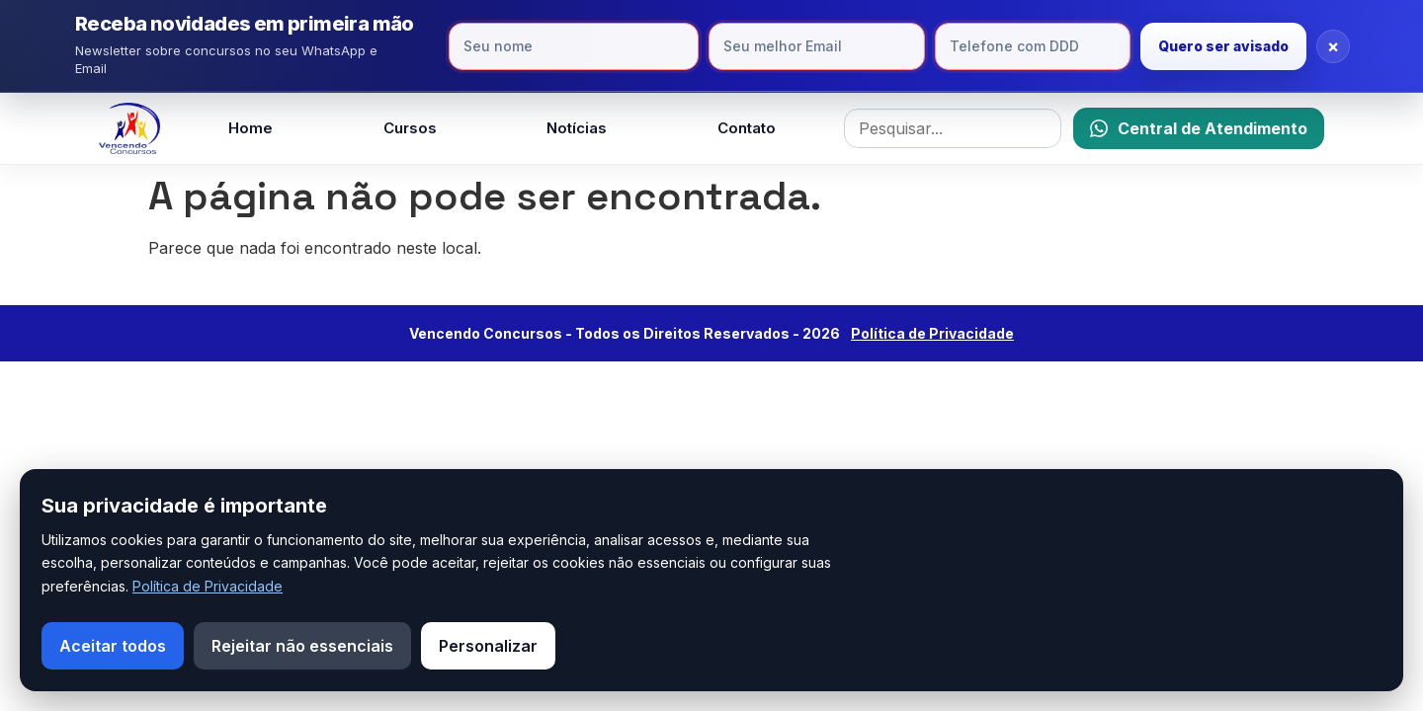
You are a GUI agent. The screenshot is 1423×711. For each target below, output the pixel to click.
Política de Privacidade (207, 586)
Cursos (410, 127)
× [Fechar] (1333, 46)
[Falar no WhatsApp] (1198, 128)
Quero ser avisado (1223, 46)
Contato (746, 127)
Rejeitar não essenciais (302, 646)
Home (250, 127)
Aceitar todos (112, 646)
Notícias (576, 127)
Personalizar (488, 646)
